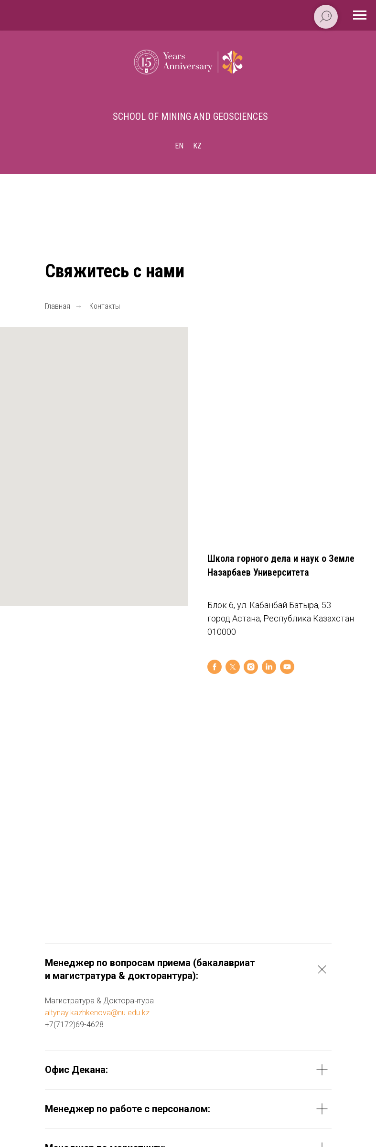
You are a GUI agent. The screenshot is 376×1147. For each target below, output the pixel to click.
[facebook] (214, 667)
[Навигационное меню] (359, 15)
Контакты (104, 306)
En (179, 145)
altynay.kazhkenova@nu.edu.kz (97, 1013)
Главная (57, 306)
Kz (197, 145)
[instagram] (251, 667)
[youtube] (287, 667)
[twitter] (233, 667)
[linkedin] (269, 667)
